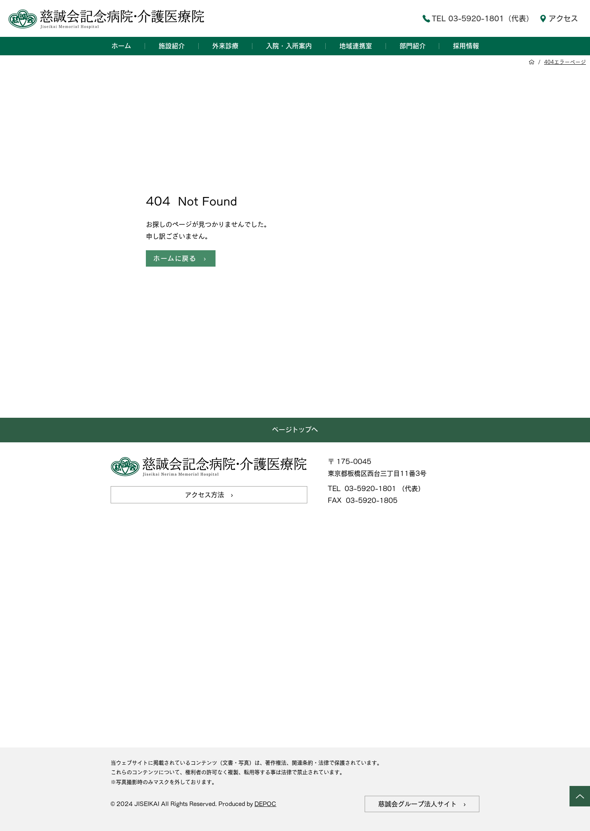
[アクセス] (558, 18)
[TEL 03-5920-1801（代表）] (469, 18)
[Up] (580, 796)
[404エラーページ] (565, 62)
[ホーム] (531, 62)
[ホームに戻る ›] (181, 258)
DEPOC (265, 804)
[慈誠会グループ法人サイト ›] (422, 804)
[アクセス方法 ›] (209, 494)
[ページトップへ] (295, 430)
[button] (171, 46)
